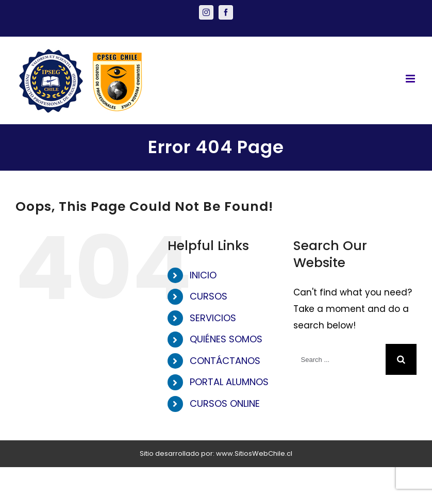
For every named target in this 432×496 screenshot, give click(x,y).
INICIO (203, 275)
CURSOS (208, 296)
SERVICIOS (213, 317)
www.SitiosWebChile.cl (254, 453)
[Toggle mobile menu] (411, 78)
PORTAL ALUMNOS (229, 381)
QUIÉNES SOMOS (226, 339)
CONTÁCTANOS (225, 360)
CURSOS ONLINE (225, 403)
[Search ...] (339, 359)
